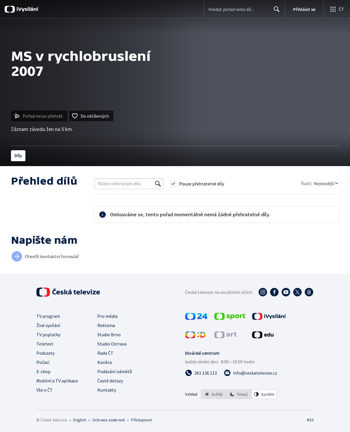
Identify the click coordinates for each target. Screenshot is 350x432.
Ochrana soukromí (108, 419)
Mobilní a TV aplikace (57, 381)
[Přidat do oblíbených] (91, 116)
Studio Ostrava (111, 344)
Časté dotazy (110, 381)
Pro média (107, 316)
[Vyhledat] (158, 183)
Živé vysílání (48, 325)
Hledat (275, 11)
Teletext (44, 344)
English (79, 419)
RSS (310, 419)
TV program (48, 316)
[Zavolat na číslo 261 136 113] (201, 372)
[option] (213, 394)
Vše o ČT (44, 390)
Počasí (42, 362)
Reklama (106, 325)
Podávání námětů (114, 371)
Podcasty (45, 353)
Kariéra (104, 362)
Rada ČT (105, 353)
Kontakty (106, 390)
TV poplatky (48, 334)
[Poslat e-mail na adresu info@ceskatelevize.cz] (250, 372)
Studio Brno (109, 334)
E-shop (43, 371)
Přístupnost (141, 419)
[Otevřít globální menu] (336, 9)
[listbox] (239, 394)
